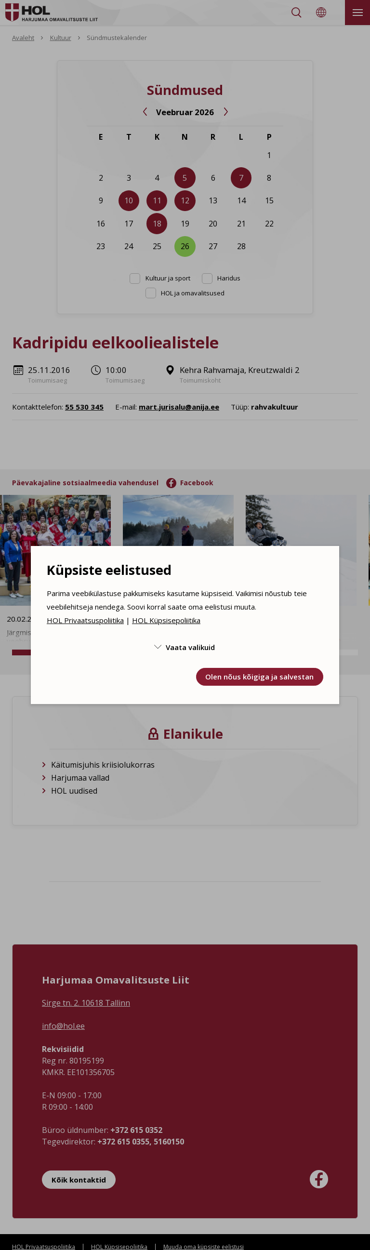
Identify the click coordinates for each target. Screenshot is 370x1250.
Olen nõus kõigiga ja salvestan (259, 676)
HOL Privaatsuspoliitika (85, 620)
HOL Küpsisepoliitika (166, 620)
